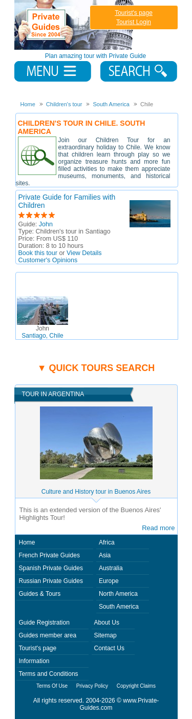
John (46, 224)
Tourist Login (133, 22)
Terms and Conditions (48, 673)
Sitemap (105, 635)
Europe (109, 581)
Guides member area (48, 635)
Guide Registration (44, 622)
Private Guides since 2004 (75, 25)
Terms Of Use (52, 686)
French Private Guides (49, 555)
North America (118, 593)
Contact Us (109, 648)
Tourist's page (134, 12)
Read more (158, 528)
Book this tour (37, 253)
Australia (111, 568)
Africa (107, 542)
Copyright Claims (136, 686)
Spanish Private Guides (51, 568)
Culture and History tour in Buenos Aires (96, 491)
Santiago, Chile (42, 332)
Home (27, 542)
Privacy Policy (92, 686)
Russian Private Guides (51, 581)
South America (119, 606)
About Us (106, 622)
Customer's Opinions (48, 260)
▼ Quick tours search (96, 368)
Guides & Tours (40, 593)
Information (34, 661)
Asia (105, 555)
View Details (84, 253)
